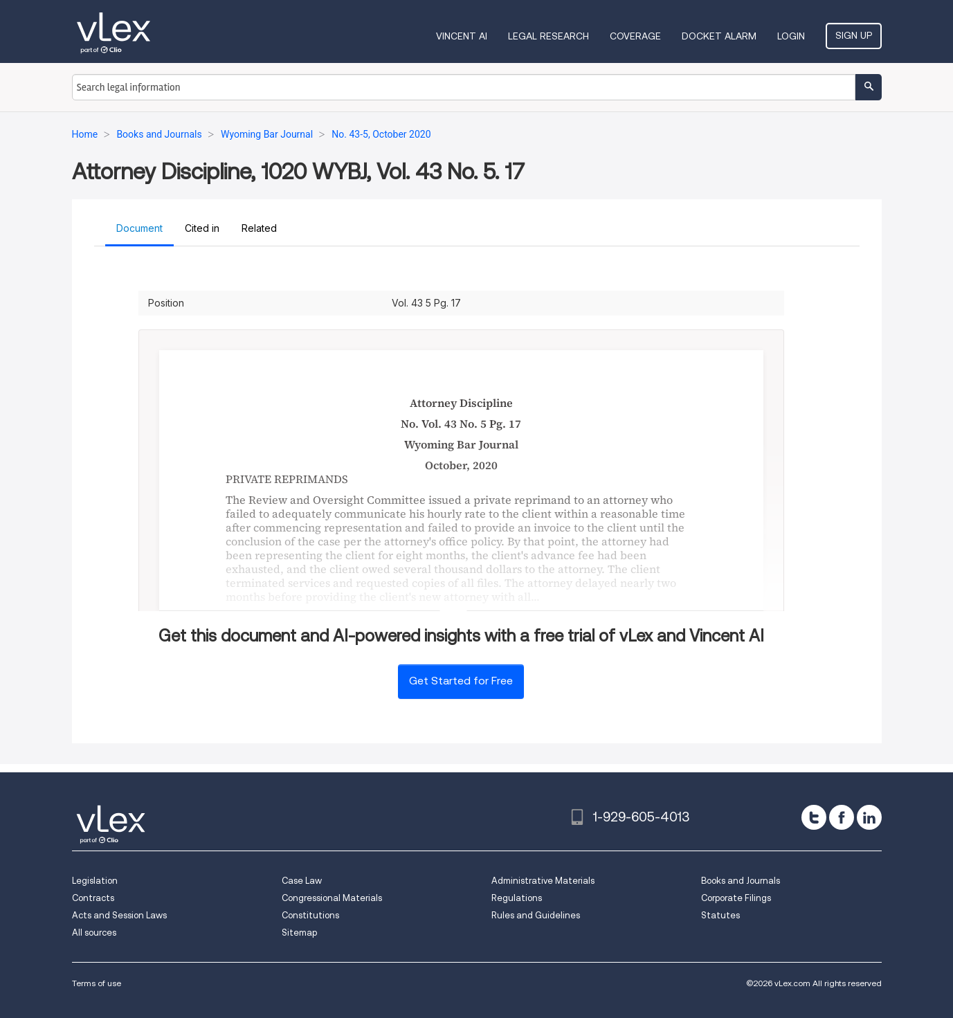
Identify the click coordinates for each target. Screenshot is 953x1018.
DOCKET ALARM (719, 36)
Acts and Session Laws (119, 915)
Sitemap (299, 932)
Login (791, 36)
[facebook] (841, 817)
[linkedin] (869, 817)
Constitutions (310, 915)
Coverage (635, 36)
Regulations (516, 898)
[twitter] (813, 817)
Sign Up (853, 35)
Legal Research (548, 36)
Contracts (93, 898)
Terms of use (96, 983)
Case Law (302, 880)
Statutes (720, 915)
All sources (94, 932)
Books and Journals (740, 880)
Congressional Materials (332, 898)
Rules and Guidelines (535, 915)
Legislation (95, 880)
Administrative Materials (543, 880)
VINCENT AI (461, 36)
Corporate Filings (736, 898)
